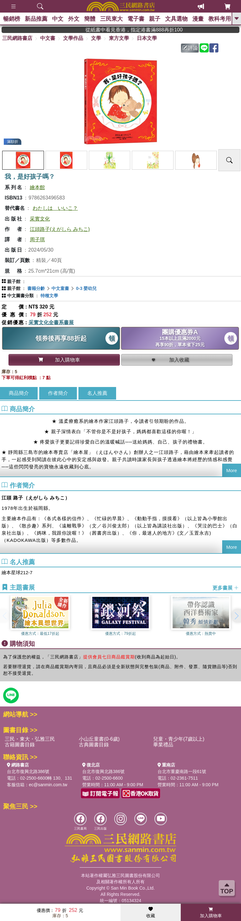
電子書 (135, 19)
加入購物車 (211, 912)
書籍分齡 (36, 288)
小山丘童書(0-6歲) (99, 739)
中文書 (47, 38)
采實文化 (40, 218)
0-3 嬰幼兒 (86, 288)
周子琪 (37, 239)
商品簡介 (19, 393)
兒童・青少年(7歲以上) (179, 739)
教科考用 (219, 19)
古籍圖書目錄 (20, 744)
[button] (236, 616)
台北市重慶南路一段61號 (182, 771)
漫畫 (198, 19)
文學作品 (73, 38)
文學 (96, 38)
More (231, 470)
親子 (154, 19)
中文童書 (60, 288)
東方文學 (119, 38)
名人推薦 (97, 393)
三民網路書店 (17, 38)
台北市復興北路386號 (28, 771)
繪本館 (37, 187)
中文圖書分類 (20, 295)
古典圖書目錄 (94, 744)
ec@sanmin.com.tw (48, 784)
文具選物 (176, 19)
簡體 (89, 19)
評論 (190, 48)
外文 (73, 19)
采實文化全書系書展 (51, 322)
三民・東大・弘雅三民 (30, 739)
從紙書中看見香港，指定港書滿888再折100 (146, 29)
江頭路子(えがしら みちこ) (60, 229)
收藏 (150, 912)
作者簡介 (58, 393)
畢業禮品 (163, 744)
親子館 (13, 281)
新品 (36, 19)
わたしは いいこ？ (55, 208)
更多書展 (225, 588)
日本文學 (147, 38)
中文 (57, 19)
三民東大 (111, 19)
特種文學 (49, 295)
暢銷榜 (11, 19)
